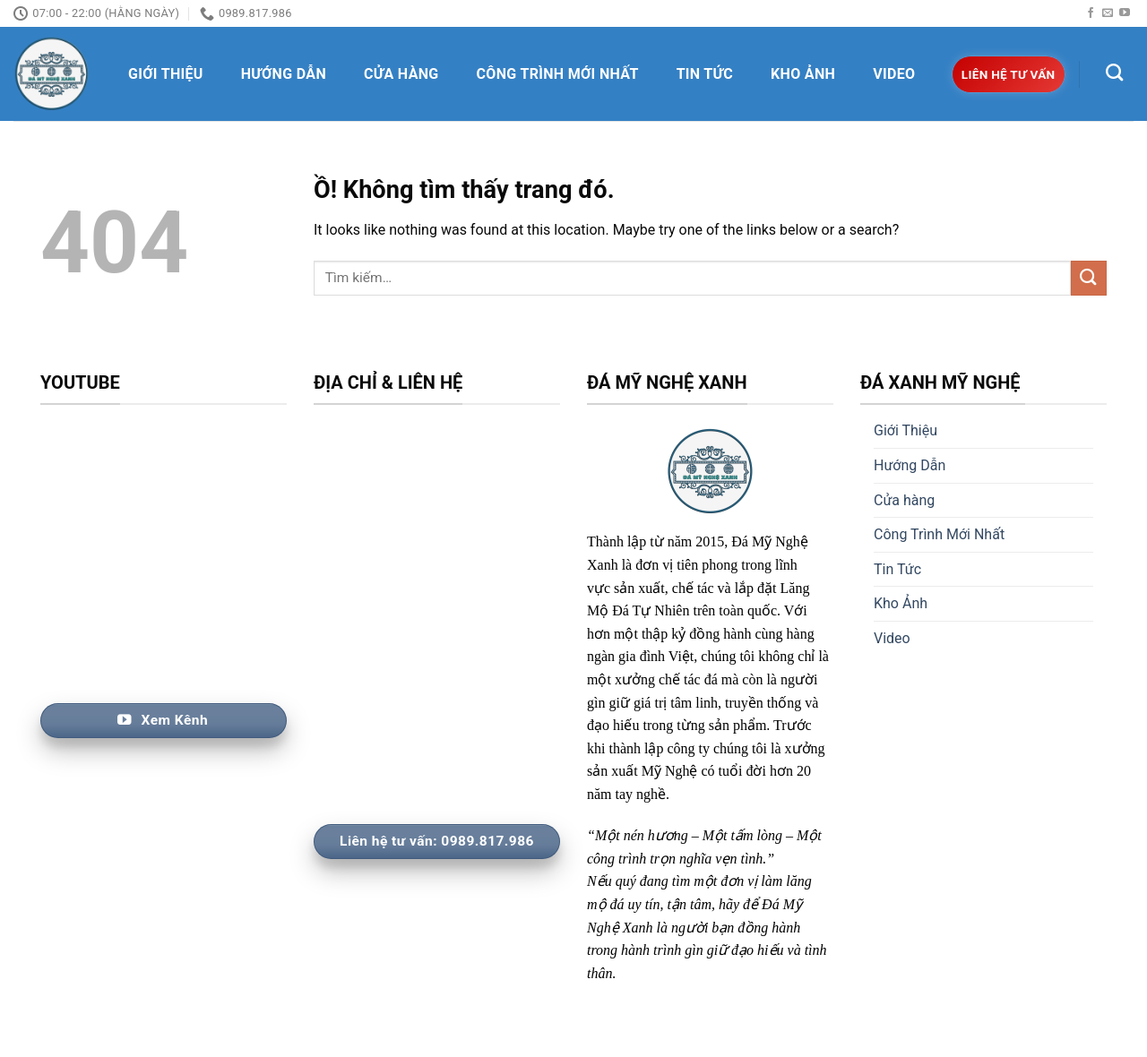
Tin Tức (705, 73)
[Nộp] (1089, 278)
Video (894, 73)
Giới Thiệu (165, 73)
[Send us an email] (1107, 13)
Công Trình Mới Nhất (558, 73)
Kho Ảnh (803, 73)
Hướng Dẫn (283, 73)
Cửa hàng (401, 73)
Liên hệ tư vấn (1009, 74)
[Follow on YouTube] (1124, 13)
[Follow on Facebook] (1090, 13)
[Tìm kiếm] (1114, 72)
